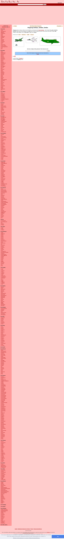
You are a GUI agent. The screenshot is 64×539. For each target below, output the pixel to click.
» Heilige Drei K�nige (4, 202)
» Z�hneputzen (3, 511)
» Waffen (2, 483)
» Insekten (2, 224)
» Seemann (2, 405)
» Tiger (2, 449)
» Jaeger (2, 227)
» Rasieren (2, 353)
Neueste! (32, 34)
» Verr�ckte (3, 476)
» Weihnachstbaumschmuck (5, 488)
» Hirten (2, 209)
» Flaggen (2, 140)
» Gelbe (2, 168)
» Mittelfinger (3, 297)
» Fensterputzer (3, 136)
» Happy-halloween (4, 199)
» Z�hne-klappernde (4, 509)
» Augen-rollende (3, 45)
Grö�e (28, 34)
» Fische (2, 138)
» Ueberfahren (3, 465)
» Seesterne (3, 407)
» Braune (2, 84)
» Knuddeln (2, 247)
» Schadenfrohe (3, 379)
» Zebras (2, 515)
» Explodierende (3, 131)
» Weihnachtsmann (4, 492)
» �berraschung (3, 466)
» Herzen (2, 206)
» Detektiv (2, 110)
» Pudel (2, 344)
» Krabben (2, 256)
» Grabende (2, 175)
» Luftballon (3, 283)
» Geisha (2, 166)
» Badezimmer (3, 53)
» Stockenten (3, 432)
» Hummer (2, 215)
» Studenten (3, 436)
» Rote (2, 370)
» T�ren (2, 461)
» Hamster (2, 197)
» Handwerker (3, 198)
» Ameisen (2, 39)
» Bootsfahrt (3, 80)
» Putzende (2, 345)
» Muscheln (2, 305)
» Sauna (2, 378)
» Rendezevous (3, 361)
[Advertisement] (32, 15)
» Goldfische (3, 174)
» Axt (1, 48)
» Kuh (2, 264)
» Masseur (2, 290)
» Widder (2, 495)
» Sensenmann (3, 410)
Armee (38, 54)
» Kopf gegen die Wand (4, 252)
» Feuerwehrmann (4, 137)
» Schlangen (3, 390)
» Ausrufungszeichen (4, 46)
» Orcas (2, 320)
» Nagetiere (2, 309)
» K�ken (2, 261)
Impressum (60, 2)
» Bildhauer (2, 72)
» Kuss (2, 265)
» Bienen (2, 71)
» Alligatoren (3, 36)
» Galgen (2, 164)
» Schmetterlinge (3, 392)
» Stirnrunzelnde (3, 430)
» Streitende (3, 434)
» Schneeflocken (3, 395)
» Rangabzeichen (3, 352)
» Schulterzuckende (4, 402)
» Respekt (2, 364)
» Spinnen (2, 423)
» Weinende (2, 493)
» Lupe (2, 284)
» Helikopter (3, 205)
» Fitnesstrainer (3, 139)
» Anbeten (2, 40)
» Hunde (2, 216)
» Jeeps (2, 228)
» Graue (2, 177)
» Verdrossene (3, 474)
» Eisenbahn (3, 122)
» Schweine (2, 404)
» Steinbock (3, 427)
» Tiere (2, 448)
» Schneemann (3, 397)
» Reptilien (2, 363)
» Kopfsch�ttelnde (4, 255)
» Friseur (2, 154)
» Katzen (2, 235)
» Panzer (2, 328)
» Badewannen (3, 52)
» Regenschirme (3, 358)
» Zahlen (2, 512)
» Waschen (2, 484)
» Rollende (2, 368)
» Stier (2, 429)
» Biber (2, 70)
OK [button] (58, 536)
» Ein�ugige (3, 120)
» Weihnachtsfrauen (4, 490)
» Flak (2, 141)
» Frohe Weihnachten (4, 156)
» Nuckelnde (3, 313)
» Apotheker (3, 41)
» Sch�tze (2, 401)
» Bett (2, 68)
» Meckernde (3, 294)
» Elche (2, 123)
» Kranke (2, 258)
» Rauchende (3, 354)
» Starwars (2, 426)
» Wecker (2, 486)
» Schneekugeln (3, 396)
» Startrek (2, 425)
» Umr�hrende (3, 467)
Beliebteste (24, 34)
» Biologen (2, 73)
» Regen (2, 356)
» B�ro (2, 87)
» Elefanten (2, 124)
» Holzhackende (3, 211)
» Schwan (2, 403)
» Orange (2, 319)
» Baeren (2, 55)
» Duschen (2, 114)
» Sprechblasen (3, 424)
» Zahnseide (3, 514)
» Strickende (3, 435)
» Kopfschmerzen (3, 254)
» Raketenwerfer (3, 351)
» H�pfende (3, 212)
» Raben (2, 350)
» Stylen (2, 438)
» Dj (1, 111)
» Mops (2, 300)
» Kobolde (2, 249)
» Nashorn (2, 310)
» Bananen (2, 56)
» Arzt (2, 43)
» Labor (2, 269)
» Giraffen (2, 172)
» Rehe (2, 359)
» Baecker (2, 54)
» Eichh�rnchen (3, 117)
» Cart (2, 92)
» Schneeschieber (4, 398)
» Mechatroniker (3, 293)
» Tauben (2, 443)
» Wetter (2, 494)
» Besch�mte (3, 66)
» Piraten (2, 339)
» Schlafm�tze (3, 389)
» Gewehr (2, 169)
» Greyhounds (3, 178)
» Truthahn (2, 460)
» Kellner (2, 236)
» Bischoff (2, 74)
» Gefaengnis (3, 165)
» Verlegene (2, 475)
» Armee (2, 42)
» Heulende (2, 207)
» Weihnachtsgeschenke (5, 491)
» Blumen (2, 77)
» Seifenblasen (3, 408)
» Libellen (2, 273)
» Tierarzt (2, 447)
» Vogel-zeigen (3, 479)
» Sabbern (2, 376)
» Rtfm (2, 372)
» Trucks (2, 459)
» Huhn (2, 214)
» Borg (2, 81)
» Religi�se (3, 360)
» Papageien (3, 329)
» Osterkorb (3, 322)
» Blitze (2, 76)
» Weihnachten (3, 489)
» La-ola (2, 268)
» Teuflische (3, 446)
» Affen (2, 34)
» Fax (1, 135)
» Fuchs (2, 159)
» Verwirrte (2, 477)
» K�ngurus (3, 233)
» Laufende (2, 272)
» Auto (2, 47)
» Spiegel (2, 422)
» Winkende (2, 497)
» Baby (2, 51)
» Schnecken (3, 394)
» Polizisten (2, 340)
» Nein (2, 311)
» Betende (2, 67)
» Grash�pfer (3, 176)
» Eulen (2, 130)
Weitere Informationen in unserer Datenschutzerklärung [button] (26, 538)
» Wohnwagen (3, 498)
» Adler (2, 30)
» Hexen (2, 208)
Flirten (15, 26)
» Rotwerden (3, 371)
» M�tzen (2, 303)
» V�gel (2, 478)
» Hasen (2, 200)
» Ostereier (2, 321)
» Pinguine (2, 338)
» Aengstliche (3, 33)
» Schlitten (2, 391)
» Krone (2, 260)
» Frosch (2, 157)
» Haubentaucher (3, 201)
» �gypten (2, 32)
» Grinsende (3, 179)
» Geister (2, 167)
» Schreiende (3, 400)
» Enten (2, 126)
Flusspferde (59, 26)
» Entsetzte (2, 127)
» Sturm (2, 437)
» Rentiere (2, 362)
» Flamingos (3, 142)
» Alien (2, 35)
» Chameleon (3, 93)
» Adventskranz (3, 31)
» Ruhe (2, 373)
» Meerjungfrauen (3, 295)
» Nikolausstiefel (3, 312)
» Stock (2, 431)
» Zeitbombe (3, 516)
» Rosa (2, 369)
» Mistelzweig (3, 296)
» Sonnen (2, 420)
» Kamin (2, 234)
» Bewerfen (2, 69)
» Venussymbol (3, 472)
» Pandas (2, 327)
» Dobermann (3, 112)
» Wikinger (2, 496)
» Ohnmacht (3, 317)
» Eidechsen (3, 118)
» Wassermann (3, 485)
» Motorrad (2, 301)
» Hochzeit (2, 210)
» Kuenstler (2, 262)
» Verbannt (2, 473)
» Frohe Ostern (3, 155)
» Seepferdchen (3, 406)
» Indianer (2, 223)
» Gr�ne (2, 181)
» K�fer (2, 232)
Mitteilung (48, 532)
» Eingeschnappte (4, 121)
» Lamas (2, 271)
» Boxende (2, 82)
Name (19, 34)
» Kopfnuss (2, 253)
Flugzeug (21, 58)
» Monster (2, 299)
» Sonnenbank (3, 421)
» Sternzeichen (3, 428)
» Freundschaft (3, 153)
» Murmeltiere (3, 304)
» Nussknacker (3, 314)
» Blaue (2, 75)
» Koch (2, 250)
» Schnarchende (3, 393)
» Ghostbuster (3, 170)
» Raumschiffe (3, 355)
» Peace (2, 330)
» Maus (2, 292)
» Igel (1, 222)
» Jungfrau (2, 229)
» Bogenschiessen (4, 79)
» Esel (2, 128)
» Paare (2, 326)
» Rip (1, 366)
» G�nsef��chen (4, 163)
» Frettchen (2, 152)
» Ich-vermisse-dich (4, 221)
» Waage (2, 482)
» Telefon (2, 445)
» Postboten (3, 341)
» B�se (2, 78)
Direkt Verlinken (41, 30)
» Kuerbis (2, 263)
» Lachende (2, 270)
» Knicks (2, 246)
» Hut (1, 217)
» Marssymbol (3, 289)
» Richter (2, 365)
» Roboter (2, 367)
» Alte (2, 38)
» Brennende (3, 85)
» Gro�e (2, 180)
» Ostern (2, 323)
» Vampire (2, 471)
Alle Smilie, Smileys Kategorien (35, 26)
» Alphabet (2, 37)
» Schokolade (3, 399)
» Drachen (2, 113)
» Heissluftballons (4, 204)
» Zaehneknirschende (4, 510)
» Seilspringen (3, 409)
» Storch (2, 433)
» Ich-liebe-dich (3, 220)
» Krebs (2, 259)
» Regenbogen (3, 357)
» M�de (2, 302)
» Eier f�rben (3, 119)
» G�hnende (3, 162)
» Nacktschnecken (4, 308)
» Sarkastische (3, 377)
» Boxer (2, 83)
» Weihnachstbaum (4, 487)
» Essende (2, 129)
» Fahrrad (2, 134)
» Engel (2, 125)
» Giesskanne (3, 171)
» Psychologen (3, 343)
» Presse (2, 342)
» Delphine (2, 109)
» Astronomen (3, 44)
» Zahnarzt (2, 513)
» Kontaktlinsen (3, 251)
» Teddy (2, 444)
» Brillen (2, 86)
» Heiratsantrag (3, 203)
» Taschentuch (3, 442)
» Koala (2, 248)
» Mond (2, 298)
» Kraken (2, 257)
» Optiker (2, 318)
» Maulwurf (2, 291)
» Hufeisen (2, 213)
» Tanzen (2, 441)
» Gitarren (2, 173)
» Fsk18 (2, 158)
